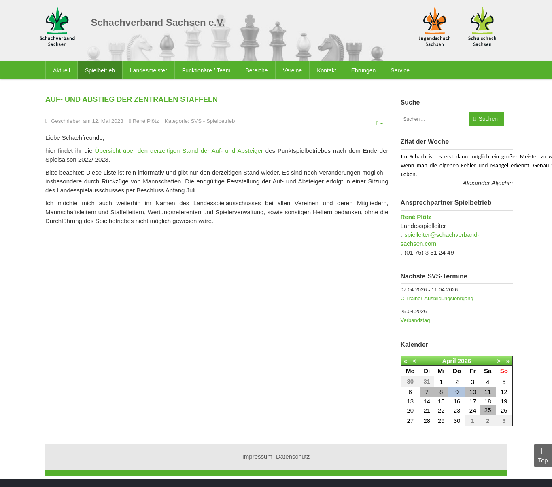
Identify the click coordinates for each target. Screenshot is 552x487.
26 (504, 410)
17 (472, 401)
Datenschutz (293, 456)
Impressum (257, 456)
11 (487, 391)
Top (543, 455)
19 (504, 401)
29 (441, 420)
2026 (464, 360)
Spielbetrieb (220, 121)
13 (410, 401)
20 (410, 410)
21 (426, 410)
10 (472, 391)
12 (504, 391)
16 (457, 401)
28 (426, 420)
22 (441, 410)
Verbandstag (415, 320)
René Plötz (416, 216)
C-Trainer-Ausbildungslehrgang (437, 298)
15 (441, 401)
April (449, 360)
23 (457, 410)
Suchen (488, 119)
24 (472, 410)
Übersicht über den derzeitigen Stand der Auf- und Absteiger (179, 150)
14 (426, 401)
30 (457, 420)
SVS (196, 121)
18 (487, 401)
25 (487, 410)
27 (410, 420)
